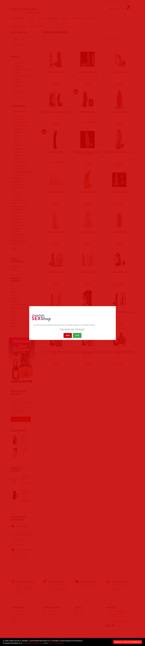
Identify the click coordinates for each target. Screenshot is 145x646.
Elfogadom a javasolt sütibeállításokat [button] (127, 642)
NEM (68, 335)
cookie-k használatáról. (56, 643)
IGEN (77, 335)
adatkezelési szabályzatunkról (33, 643)
